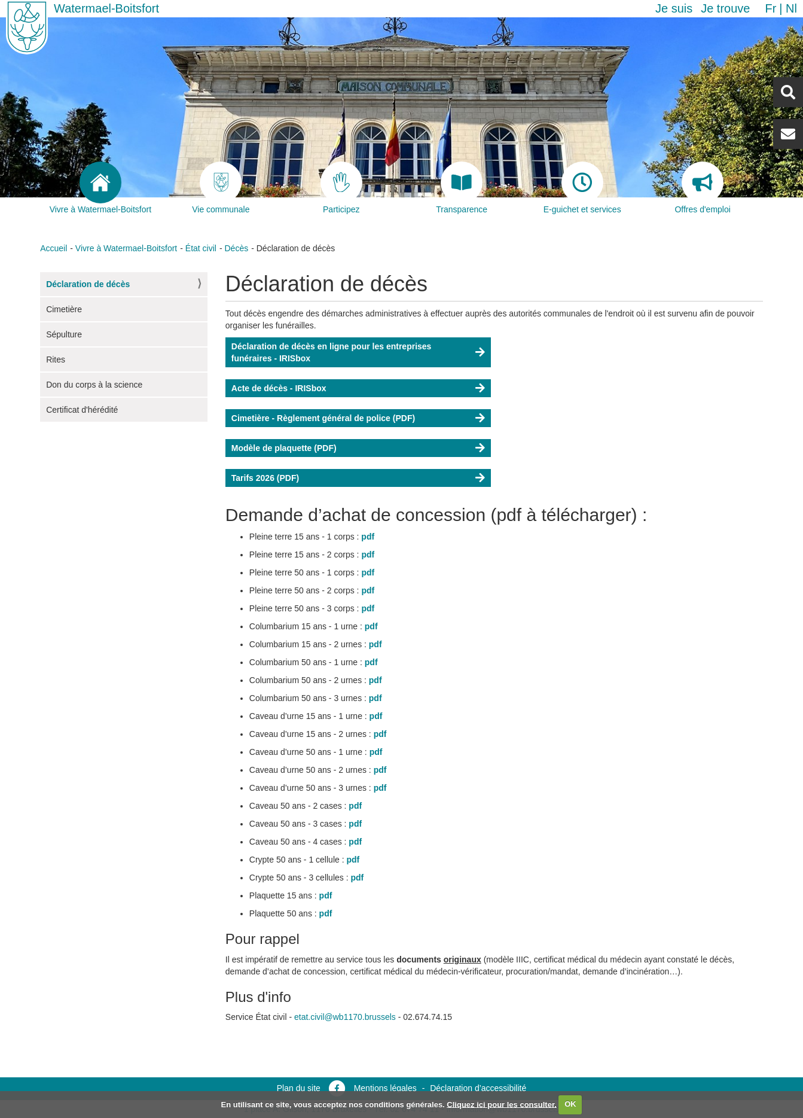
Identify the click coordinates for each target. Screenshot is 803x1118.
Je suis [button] (673, 8)
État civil (200, 248)
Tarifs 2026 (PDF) (265, 478)
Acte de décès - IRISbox (278, 388)
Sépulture (64, 334)
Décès (236, 248)
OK (570, 1103)
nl (791, 8)
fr (770, 8)
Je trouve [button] (725, 8)
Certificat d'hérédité (82, 410)
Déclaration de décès (88, 284)
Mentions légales (385, 1088)
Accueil (53, 248)
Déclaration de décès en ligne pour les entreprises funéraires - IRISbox (331, 352)
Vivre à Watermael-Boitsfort (126, 248)
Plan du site (298, 1088)
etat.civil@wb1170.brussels (345, 1017)
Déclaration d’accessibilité (478, 1088)
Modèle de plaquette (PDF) (284, 448)
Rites (55, 359)
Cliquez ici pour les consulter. (502, 1103)
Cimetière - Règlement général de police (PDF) (323, 418)
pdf (367, 536)
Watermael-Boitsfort (106, 8)
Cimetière (64, 309)
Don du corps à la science (94, 384)
